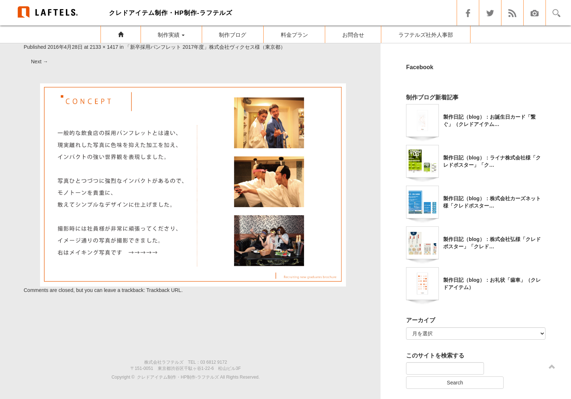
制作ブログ (232, 35)
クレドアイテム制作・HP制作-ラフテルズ (178, 377)
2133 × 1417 (104, 47)
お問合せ (353, 35)
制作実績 (171, 35)
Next (39, 61)
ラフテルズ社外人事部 (425, 35)
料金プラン (294, 35)
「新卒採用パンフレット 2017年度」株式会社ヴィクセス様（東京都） (205, 47)
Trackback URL (163, 290)
